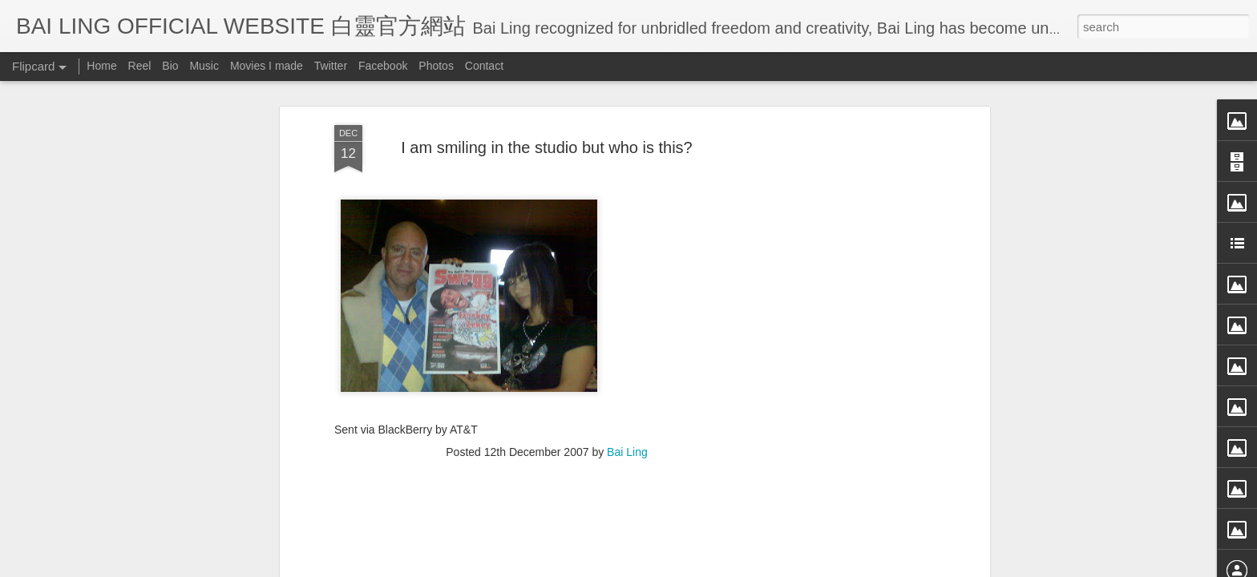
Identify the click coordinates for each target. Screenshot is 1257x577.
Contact (484, 65)
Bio (170, 65)
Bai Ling (627, 311)
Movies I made (266, 65)
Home (101, 65)
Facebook (382, 65)
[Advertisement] (546, 414)
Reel (140, 65)
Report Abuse (775, 566)
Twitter (330, 65)
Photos (436, 65)
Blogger (727, 566)
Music (204, 65)
